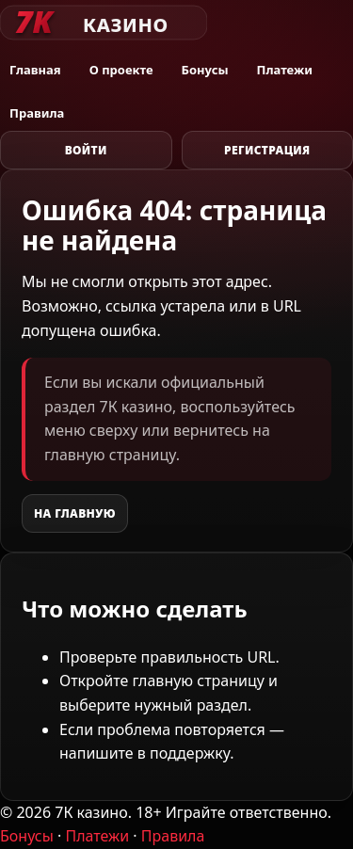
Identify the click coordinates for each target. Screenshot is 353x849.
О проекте (121, 69)
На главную (75, 513)
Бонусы (205, 69)
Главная (35, 69)
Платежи (285, 69)
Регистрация (267, 150)
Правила (36, 112)
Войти (86, 150)
